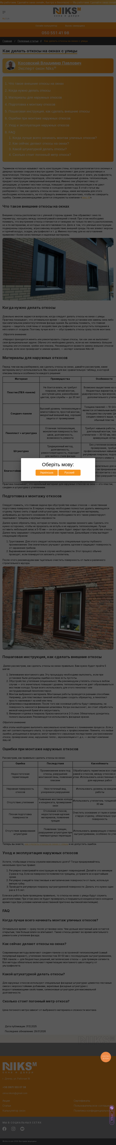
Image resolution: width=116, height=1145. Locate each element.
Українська (46, 472)
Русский (69, 472)
